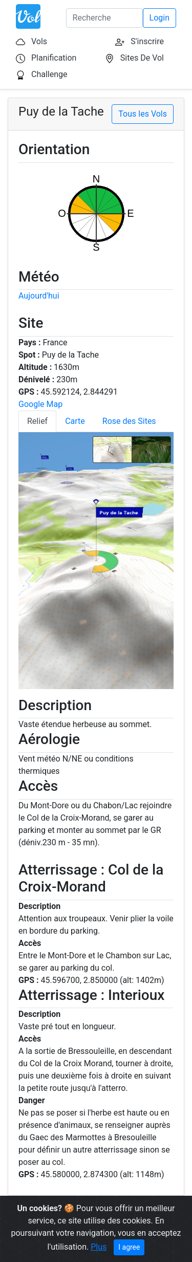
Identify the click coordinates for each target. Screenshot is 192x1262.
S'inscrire (147, 41)
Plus (98, 1247)
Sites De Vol (142, 58)
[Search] (104, 18)
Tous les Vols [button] (142, 114)
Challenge (49, 74)
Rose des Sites (129, 421)
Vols (39, 41)
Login (159, 18)
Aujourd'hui (38, 296)
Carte (75, 421)
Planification (53, 58)
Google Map (40, 404)
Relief (37, 421)
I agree (129, 1247)
